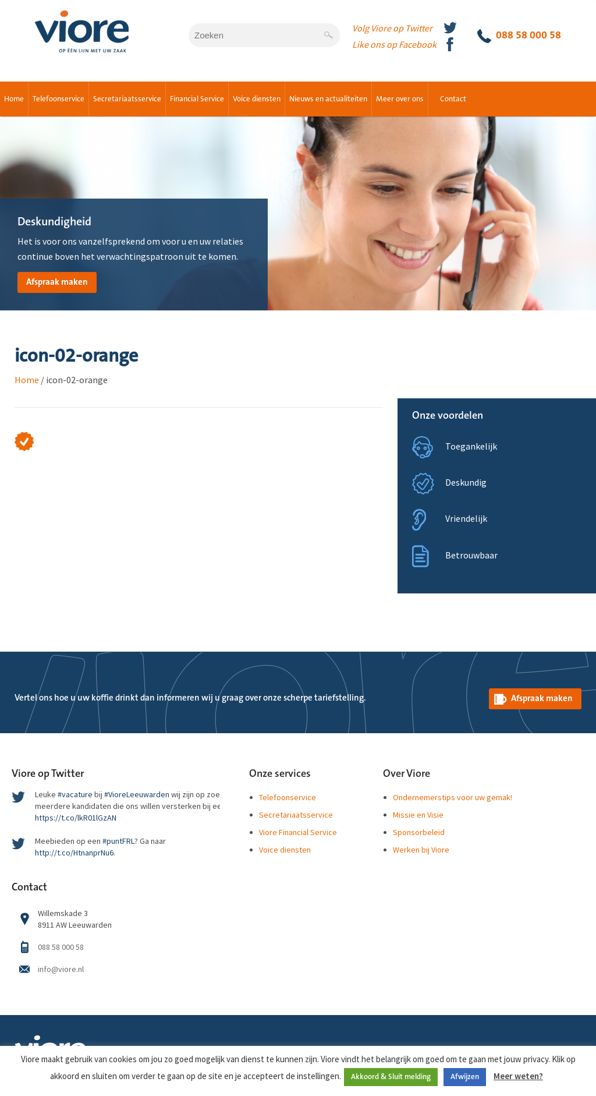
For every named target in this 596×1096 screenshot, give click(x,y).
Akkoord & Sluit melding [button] (391, 1077)
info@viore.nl (61, 969)
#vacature (75, 794)
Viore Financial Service (298, 832)
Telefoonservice (58, 99)
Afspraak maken (57, 282)
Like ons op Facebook (394, 44)
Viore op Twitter (48, 774)
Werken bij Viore (421, 849)
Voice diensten (257, 99)
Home (14, 99)
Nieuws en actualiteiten (328, 99)
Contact (453, 99)
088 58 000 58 (519, 36)
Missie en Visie (418, 814)
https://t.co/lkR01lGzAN (75, 817)
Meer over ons (400, 99)
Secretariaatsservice (127, 99)
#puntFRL (118, 841)
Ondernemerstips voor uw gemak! (452, 797)
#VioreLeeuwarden (136, 794)
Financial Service (197, 99)
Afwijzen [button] (464, 1077)
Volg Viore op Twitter (392, 28)
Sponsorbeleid (419, 832)
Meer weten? (518, 1075)
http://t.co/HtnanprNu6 (74, 852)
